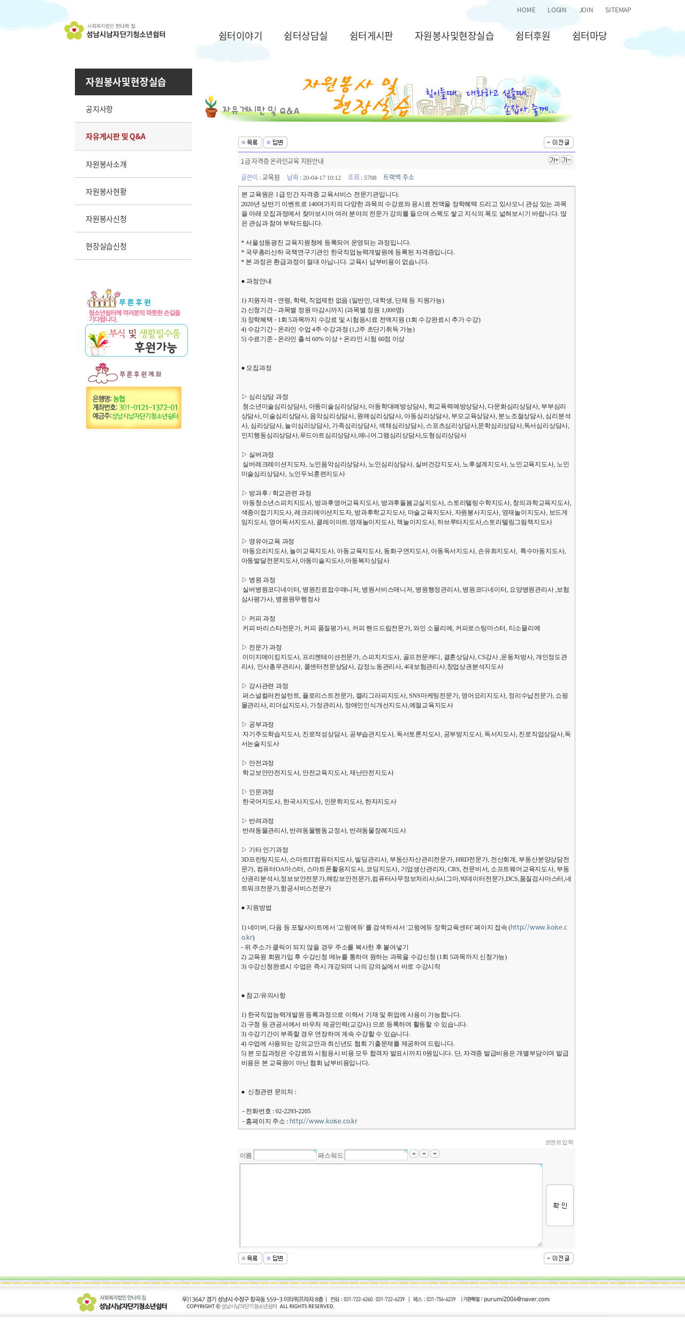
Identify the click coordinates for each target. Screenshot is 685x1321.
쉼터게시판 (371, 35)
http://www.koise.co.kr (323, 1121)
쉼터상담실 (306, 35)
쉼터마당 (589, 35)
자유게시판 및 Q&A (116, 136)
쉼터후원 (533, 35)
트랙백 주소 (398, 177)
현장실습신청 (106, 245)
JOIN (586, 9)
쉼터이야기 (240, 35)
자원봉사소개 (106, 163)
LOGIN (557, 9)
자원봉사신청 (106, 218)
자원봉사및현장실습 (454, 35)
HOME (526, 9)
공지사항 (99, 108)
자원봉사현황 (106, 191)
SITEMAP (618, 9)
